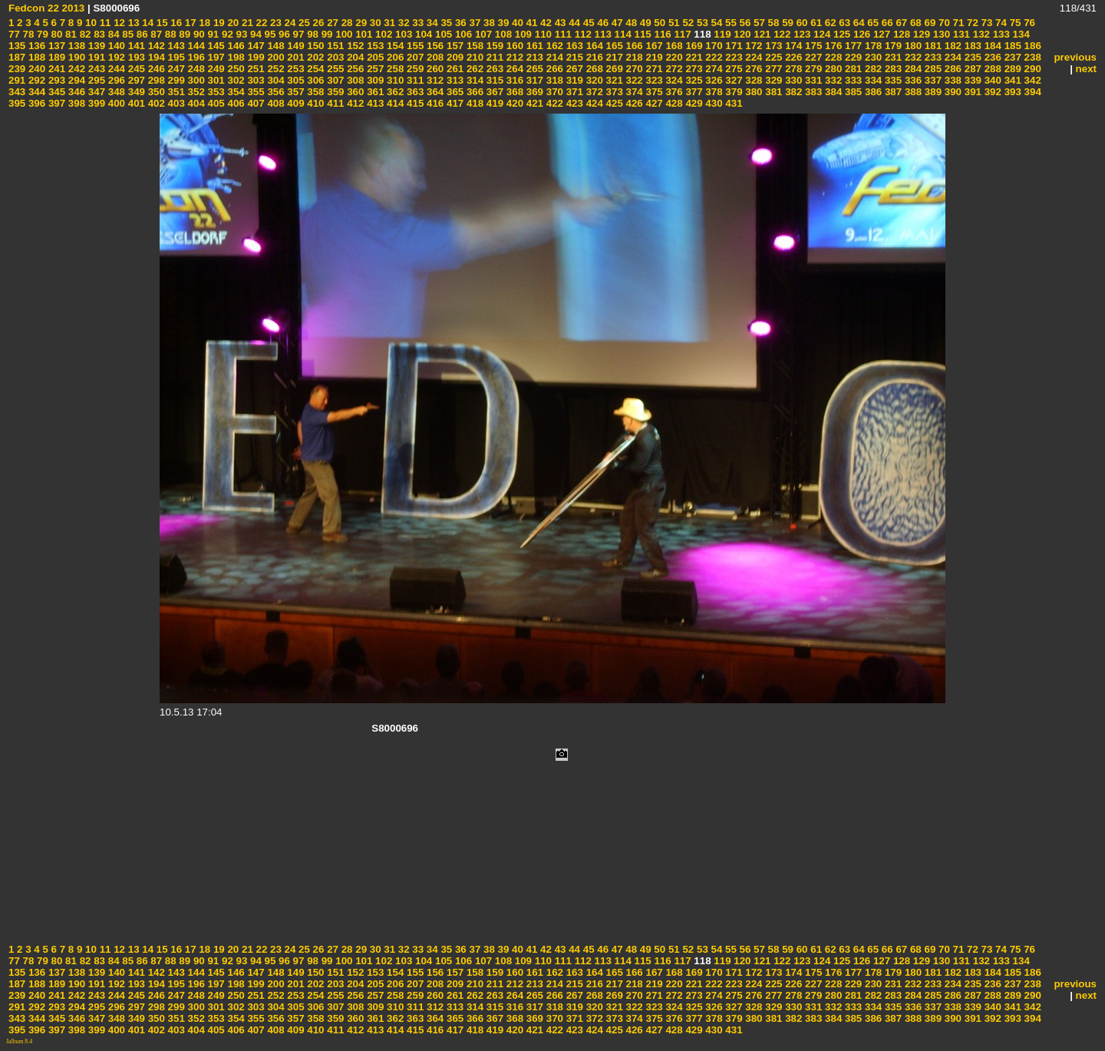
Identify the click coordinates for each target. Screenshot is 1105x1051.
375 (653, 91)
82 (84, 34)
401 (135, 103)
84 (112, 34)
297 (135, 80)
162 (553, 45)
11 (104, 22)
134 (1020, 34)
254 (315, 68)
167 (653, 45)
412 (354, 103)
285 (932, 68)
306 (315, 80)
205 (374, 57)
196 (195, 57)
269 (613, 68)
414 (394, 103)
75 (1014, 22)
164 (593, 45)
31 (388, 22)
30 (374, 22)
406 (235, 103)
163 (573, 45)
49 (644, 22)
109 (522, 34)
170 (713, 45)
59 (786, 22)
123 (800, 34)
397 (55, 103)
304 (275, 80)
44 (573, 22)
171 (733, 45)
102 (382, 34)
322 (633, 80)
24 (289, 22)
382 (792, 91)
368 (513, 91)
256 (354, 68)
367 (493, 91)
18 (203, 22)
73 (985, 22)
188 (35, 57)
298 (155, 80)
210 (473, 57)
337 (932, 80)
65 (872, 22)
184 (991, 45)
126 (860, 34)
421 (533, 103)
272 (673, 68)
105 (442, 34)
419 (493, 103)
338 (952, 80)
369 (533, 91)
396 (35, 103)
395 (16, 103)
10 (89, 22)
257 (374, 68)
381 (773, 91)
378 (713, 91)
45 (587, 22)
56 (744, 22)
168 (673, 45)
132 (980, 34)
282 (872, 68)
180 (912, 45)
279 (812, 68)
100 (343, 34)
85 (127, 34)
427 (653, 103)
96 (282, 34)
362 (394, 91)
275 (733, 68)
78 (27, 34)
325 (693, 80)
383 (812, 91)
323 (653, 80)
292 (35, 80)
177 (852, 45)
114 (622, 34)
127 (880, 34)
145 (215, 45)
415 (414, 103)
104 (422, 34)
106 (462, 34)
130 (940, 34)
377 (693, 91)
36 (459, 22)
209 (453, 57)
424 (593, 103)
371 (573, 91)
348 (115, 91)
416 (434, 103)
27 (331, 22)
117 (681, 34)
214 (553, 57)
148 (275, 45)
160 (513, 45)
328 (753, 80)
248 (195, 68)
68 (914, 22)
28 (345, 22)
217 (613, 57)
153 (374, 45)
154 (394, 45)
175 (812, 45)
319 (573, 80)
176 (832, 45)
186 (1031, 45)
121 (761, 34)
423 (573, 103)
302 (235, 80)
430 (713, 103)
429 (693, 103)
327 (733, 80)
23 (274, 22)
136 (35, 45)
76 (1028, 22)
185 (1011, 45)
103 (402, 34)
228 (832, 57)
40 (516, 22)
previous (1075, 57)
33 (417, 22)
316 (513, 80)
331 (812, 80)
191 (95, 57)
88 (169, 34)
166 (633, 45)
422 (553, 103)
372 (593, 91)
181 (932, 45)
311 (414, 80)
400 (115, 103)
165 (613, 45)
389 (932, 91)
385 (852, 91)
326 (713, 80)
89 (183, 34)
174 (792, 45)
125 (840, 34)
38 (487, 22)
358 (315, 91)
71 (957, 22)
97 (297, 34)
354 (235, 91)
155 (414, 45)
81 (69, 34)
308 (354, 80)
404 (195, 103)
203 (335, 57)
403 (175, 103)
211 (493, 57)
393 (1011, 91)
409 (295, 103)
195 (175, 57)
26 (317, 22)
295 (95, 80)
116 (661, 34)
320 (593, 80)
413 (374, 103)
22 (260, 22)
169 (693, 45)
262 (473, 68)
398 (75, 103)
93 (240, 34)
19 (217, 22)
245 (135, 68)
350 (155, 91)
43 (559, 22)
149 (295, 45)
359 (335, 91)
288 (991, 68)
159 (493, 45)
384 (832, 91)
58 (772, 22)
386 (872, 91)
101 (362, 34)
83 (98, 34)
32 (402, 22)
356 (275, 91)
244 (115, 68)
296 (115, 80)
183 (971, 45)
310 (394, 80)
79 (41, 34)
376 (673, 91)
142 (155, 45)
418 (473, 103)
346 (75, 91)
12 (117, 22)
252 (275, 68)
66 (886, 22)
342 (1031, 80)
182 (952, 45)
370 (553, 91)
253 (295, 68)
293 (55, 80)
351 (175, 91)
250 (235, 68)
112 (582, 34)
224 (753, 57)
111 (562, 34)
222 (713, 57)
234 (952, 57)
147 (255, 45)
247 (175, 68)
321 (613, 80)
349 (135, 91)
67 (900, 22)
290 (1031, 68)
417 (453, 103)
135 (16, 45)
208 (434, 57)
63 (843, 22)
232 (912, 57)
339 (971, 80)
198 (235, 57)
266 (553, 68)
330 (792, 80)
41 (530, 22)
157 (453, 45)
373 (613, 91)
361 (374, 91)
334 (872, 80)
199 (255, 57)
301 (215, 80)
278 (792, 68)
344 (35, 91)
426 (633, 103)
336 (912, 80)
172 (753, 45)
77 (14, 34)
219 (653, 57)
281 (852, 68)
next (1086, 68)
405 (215, 103)
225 (773, 57)
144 (195, 45)
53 (701, 22)
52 (687, 22)
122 (780, 34)
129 (920, 34)
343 (16, 91)
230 (872, 57)
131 (960, 34)
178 (872, 45)
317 (533, 80)
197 (215, 57)
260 (434, 68)
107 (482, 34)
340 (991, 80)
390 (952, 91)
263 (493, 68)
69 (929, 22)
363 (414, 91)
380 (753, 91)
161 (533, 45)
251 (255, 68)
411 (335, 103)
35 (445, 22)
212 (513, 57)
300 (195, 80)
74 (999, 22)
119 (721, 34)
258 (394, 68)
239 (16, 68)
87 (155, 34)
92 (226, 34)
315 (493, 80)
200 (275, 57)
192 (115, 57)
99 (325, 34)
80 (55, 34)
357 (295, 91)
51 (672, 22)
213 (533, 57)
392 (991, 91)
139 (95, 45)
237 (1011, 57)
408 (275, 103)
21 (246, 22)
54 (715, 22)
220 (673, 57)
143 (175, 45)
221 (693, 57)
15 (160, 22)
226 (792, 57)
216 (593, 57)
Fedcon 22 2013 (46, 8)
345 (55, 91)
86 (141, 34)
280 (832, 68)
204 (354, 57)
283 (892, 68)
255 (335, 68)
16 (175, 22)
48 (630, 22)
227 (812, 57)
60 (800, 22)
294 (75, 80)
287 (971, 68)
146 (235, 45)
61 (815, 22)
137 (55, 45)
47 (616, 22)
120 (741, 34)
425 (613, 103)
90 (197, 34)
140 (115, 45)
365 (453, 91)
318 (553, 80)
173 (773, 45)
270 (633, 68)
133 (1000, 34)
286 (952, 68)
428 (673, 103)
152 (354, 45)
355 (255, 91)
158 (473, 45)
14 (147, 22)
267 (573, 68)
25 (302, 22)
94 (254, 34)
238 (1031, 57)
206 (394, 57)
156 (434, 45)
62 (829, 22)
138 (75, 45)
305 (295, 80)
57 (757, 22)
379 (733, 91)
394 (1031, 91)
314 (473, 80)
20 (232, 22)
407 (255, 103)
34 (431, 22)
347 (95, 91)
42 (544, 22)
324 (673, 80)
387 (892, 91)
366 (473, 91)
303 (255, 80)
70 (942, 22)
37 (474, 22)
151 (335, 45)
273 (693, 68)
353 (215, 91)
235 (971, 57)
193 (135, 57)
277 (773, 68)
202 (315, 57)
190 (75, 57)
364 (434, 91)
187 (16, 57)
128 (900, 34)
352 (195, 91)
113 (602, 34)
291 (16, 80)
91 (212, 34)
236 (991, 57)
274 (713, 68)
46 (602, 22)
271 (653, 68)
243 (95, 68)
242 (75, 68)
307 (335, 80)
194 (155, 57)
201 (295, 57)
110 (542, 34)
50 (658, 22)
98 (311, 34)
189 (55, 57)
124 (820, 34)
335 (892, 80)
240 (35, 68)
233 (932, 57)
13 (132, 22)
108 (502, 34)
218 (633, 57)
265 (533, 68)
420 (513, 103)
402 (155, 103)
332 (832, 80)
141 (135, 45)
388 (912, 91)
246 (155, 68)
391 (971, 91)
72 (971, 22)
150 (315, 45)
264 (513, 68)
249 (215, 68)
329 (773, 80)
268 (593, 68)
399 (95, 103)
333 (852, 80)
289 (1011, 68)
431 (733, 103)
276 (753, 68)
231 (892, 57)
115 (641, 34)
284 (912, 68)
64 (857, 22)
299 (175, 80)
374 (633, 91)
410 (315, 103)
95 (269, 34)
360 (354, 91)
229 (852, 57)
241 (55, 68)
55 (729, 22)
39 (502, 22)
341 (1011, 80)
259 (414, 68)
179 (892, 45)
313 (453, 80)
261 (453, 68)
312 (434, 80)
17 (189, 22)
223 (733, 57)
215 (573, 57)
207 (414, 57)
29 (360, 22)
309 (374, 80)
